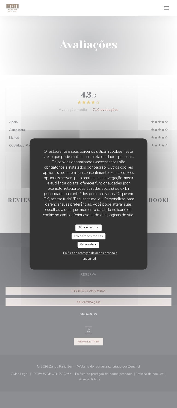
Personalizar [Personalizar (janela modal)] (88, 244)
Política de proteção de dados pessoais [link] (90, 253)
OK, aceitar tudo (88, 227)
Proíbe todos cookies (88, 236)
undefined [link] (89, 259)
